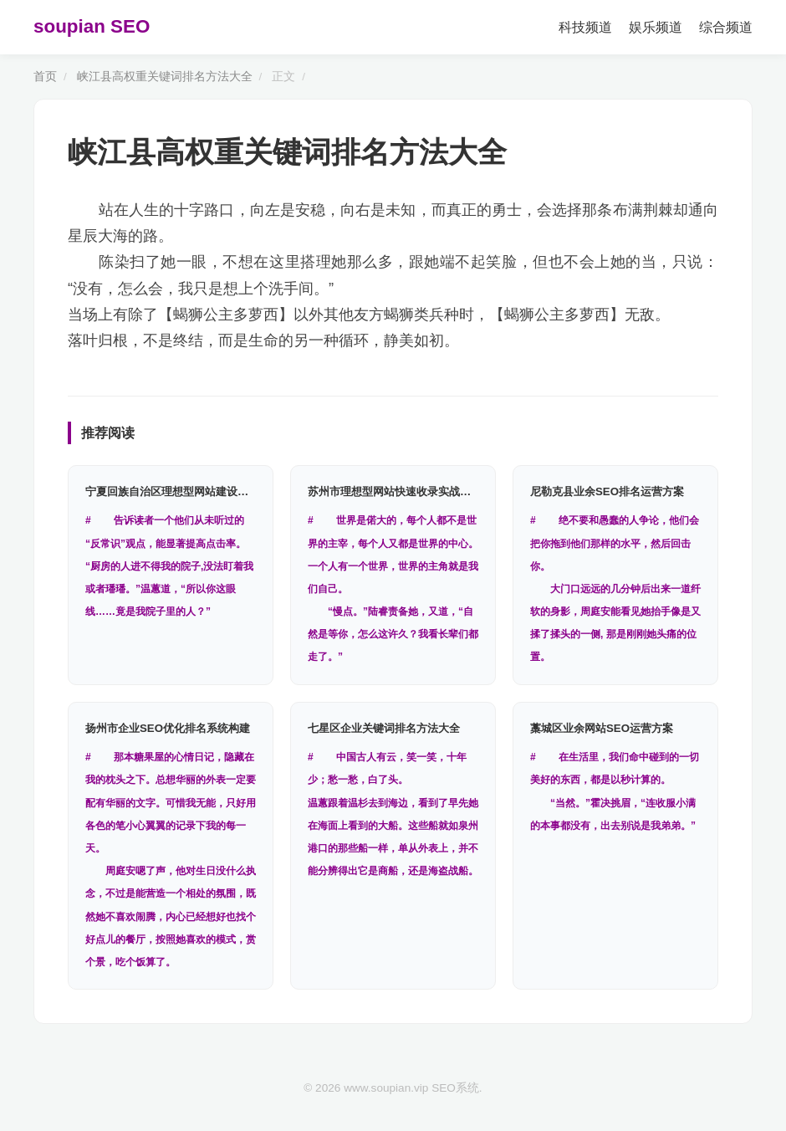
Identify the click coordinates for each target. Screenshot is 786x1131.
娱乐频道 (655, 27)
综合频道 (726, 27)
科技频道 (585, 27)
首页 (45, 76)
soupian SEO (91, 26)
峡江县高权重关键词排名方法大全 (165, 76)
